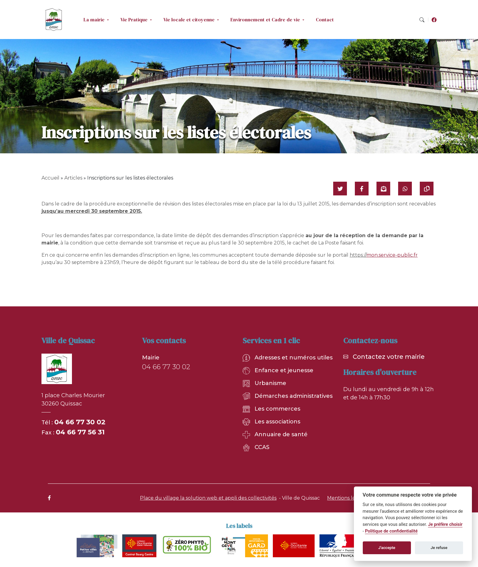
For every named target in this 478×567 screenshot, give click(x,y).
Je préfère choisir (445, 524)
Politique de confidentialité (391, 531)
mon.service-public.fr (392, 255)
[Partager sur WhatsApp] (405, 188)
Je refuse (439, 547)
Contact (325, 19)
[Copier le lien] (426, 188)
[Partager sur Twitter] (340, 188)
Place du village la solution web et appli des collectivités (208, 498)
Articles (73, 178)
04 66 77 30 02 (79, 422)
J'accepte (386, 547)
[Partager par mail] (383, 188)
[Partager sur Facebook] (362, 188)
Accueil (50, 178)
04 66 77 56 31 (80, 432)
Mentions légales (347, 498)
